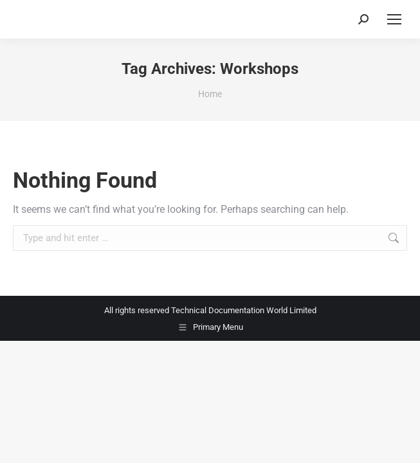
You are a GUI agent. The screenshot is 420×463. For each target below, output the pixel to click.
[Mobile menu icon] (394, 19)
